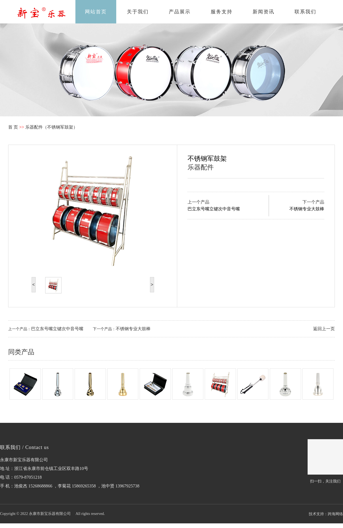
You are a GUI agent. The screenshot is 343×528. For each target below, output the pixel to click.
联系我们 (305, 11)
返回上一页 (324, 328)
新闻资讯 (263, 11)
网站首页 (96, 11)
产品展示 (180, 11)
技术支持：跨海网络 (326, 514)
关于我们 (138, 11)
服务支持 (221, 11)
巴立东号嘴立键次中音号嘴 (57, 328)
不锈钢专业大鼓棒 (133, 328)
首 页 (13, 127)
